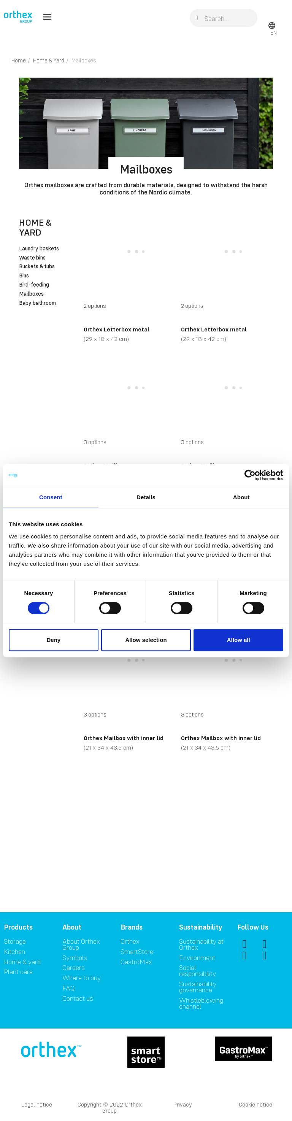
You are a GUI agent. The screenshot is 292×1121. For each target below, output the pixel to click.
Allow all (238, 640)
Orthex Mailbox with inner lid (123, 738)
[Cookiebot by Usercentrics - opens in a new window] (250, 475)
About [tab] (241, 497)
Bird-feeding (34, 285)
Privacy (182, 1104)
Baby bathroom (37, 303)
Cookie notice (255, 1104)
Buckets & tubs (37, 267)
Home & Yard (35, 227)
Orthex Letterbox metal (116, 329)
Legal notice (36, 1104)
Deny (53, 640)
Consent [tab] (50, 497)
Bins (24, 276)
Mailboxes (31, 294)
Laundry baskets (39, 249)
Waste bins (32, 258)
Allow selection (146, 640)
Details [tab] (146, 497)
